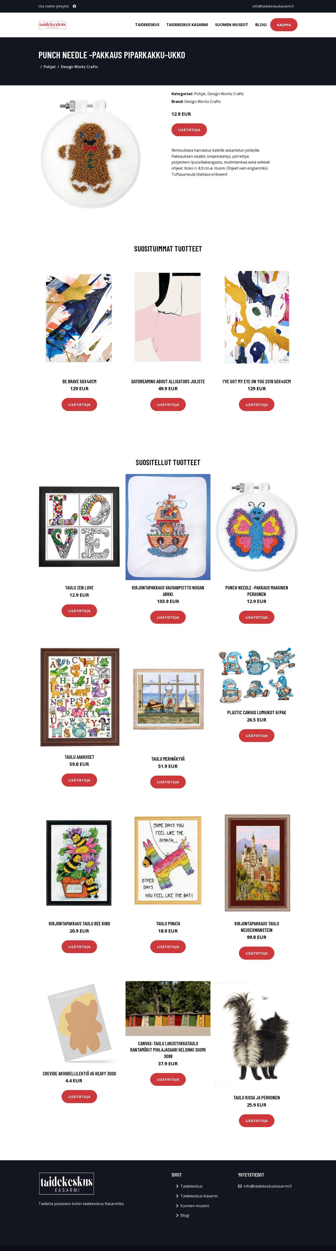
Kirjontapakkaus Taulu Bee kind (79, 923)
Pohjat (50, 66)
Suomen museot (231, 24)
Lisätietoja (189, 129)
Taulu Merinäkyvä (168, 759)
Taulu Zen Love (79, 587)
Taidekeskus (147, 24)
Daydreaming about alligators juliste (168, 381)
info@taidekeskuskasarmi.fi (273, 6)
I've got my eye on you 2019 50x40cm (257, 381)
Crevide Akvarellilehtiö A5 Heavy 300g (79, 1073)
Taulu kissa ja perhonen (256, 1097)
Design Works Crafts (79, 66)
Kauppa (284, 24)
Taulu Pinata (168, 923)
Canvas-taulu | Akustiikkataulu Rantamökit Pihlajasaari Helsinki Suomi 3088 (168, 1049)
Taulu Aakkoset (79, 757)
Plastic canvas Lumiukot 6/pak (256, 712)
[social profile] (74, 6)
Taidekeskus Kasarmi (187, 24)
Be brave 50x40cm (79, 381)
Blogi (261, 24)
